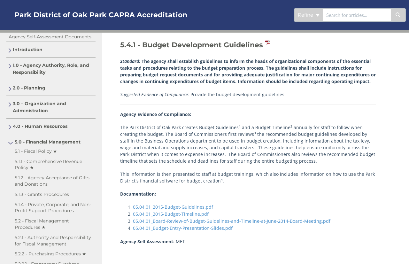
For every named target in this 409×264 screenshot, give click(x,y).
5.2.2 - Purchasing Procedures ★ (50, 254)
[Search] (398, 15)
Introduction (27, 49)
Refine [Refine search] (309, 15)
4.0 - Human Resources (40, 126)
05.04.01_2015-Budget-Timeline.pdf (171, 214)
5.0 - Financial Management (48, 142)
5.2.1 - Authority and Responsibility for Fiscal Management (53, 241)
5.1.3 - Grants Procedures (42, 194)
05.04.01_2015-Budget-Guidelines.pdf (173, 207)
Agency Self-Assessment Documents (50, 37)
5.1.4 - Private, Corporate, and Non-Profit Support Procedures (53, 208)
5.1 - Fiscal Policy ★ (36, 151)
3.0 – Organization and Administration (39, 107)
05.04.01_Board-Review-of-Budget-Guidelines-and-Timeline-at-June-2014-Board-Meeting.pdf (231, 221)
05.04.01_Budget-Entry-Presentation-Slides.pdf (183, 228)
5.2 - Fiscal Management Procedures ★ (42, 224)
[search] (357, 15)
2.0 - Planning (29, 88)
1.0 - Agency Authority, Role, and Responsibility (51, 68)
